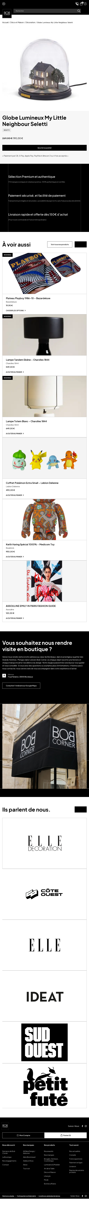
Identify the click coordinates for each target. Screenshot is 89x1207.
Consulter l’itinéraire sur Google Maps (21, 694)
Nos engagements (9, 1169)
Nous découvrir (8, 1153)
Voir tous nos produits (60, 244)
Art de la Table (49, 1177)
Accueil (5, 22)
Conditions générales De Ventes (49, 1204)
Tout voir (26, 1177)
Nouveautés (48, 1159)
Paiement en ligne (75, 1171)
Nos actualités (74, 1159)
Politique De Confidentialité (26, 1204)
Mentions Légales (8, 1204)
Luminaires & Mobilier (52, 1173)
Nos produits (49, 1153)
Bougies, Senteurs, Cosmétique (51, 1168)
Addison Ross (28, 1169)
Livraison (72, 1175)
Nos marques (28, 1153)
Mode (46, 1188)
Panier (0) (65, 1144)
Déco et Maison (17, 22)
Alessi (25, 1173)
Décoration (30, 22)
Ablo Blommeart (29, 1165)
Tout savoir (74, 1153)
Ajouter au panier (45, 148)
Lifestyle (47, 1184)
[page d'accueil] (7, 13)
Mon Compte (23, 1144)
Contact (5, 1173)
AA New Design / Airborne (29, 1160)
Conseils (72, 1163)
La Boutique (6, 1165)
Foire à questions (75, 1167)
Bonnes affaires (50, 1192)
